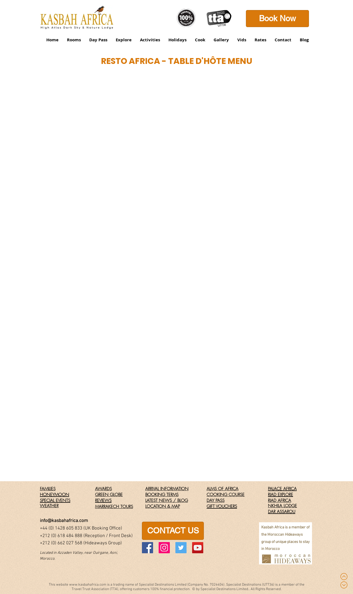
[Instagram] (164, 547)
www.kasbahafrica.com (87, 585)
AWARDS (103, 489)
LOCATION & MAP (162, 506)
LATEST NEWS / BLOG (166, 500)
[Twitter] (181, 547)
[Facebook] (147, 547)
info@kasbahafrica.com (64, 521)
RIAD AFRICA (279, 500)
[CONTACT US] (173, 531)
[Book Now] (277, 18)
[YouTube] (197, 547)
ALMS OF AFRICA (222, 489)
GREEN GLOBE (109, 494)
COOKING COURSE (226, 494)
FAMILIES (47, 489)
